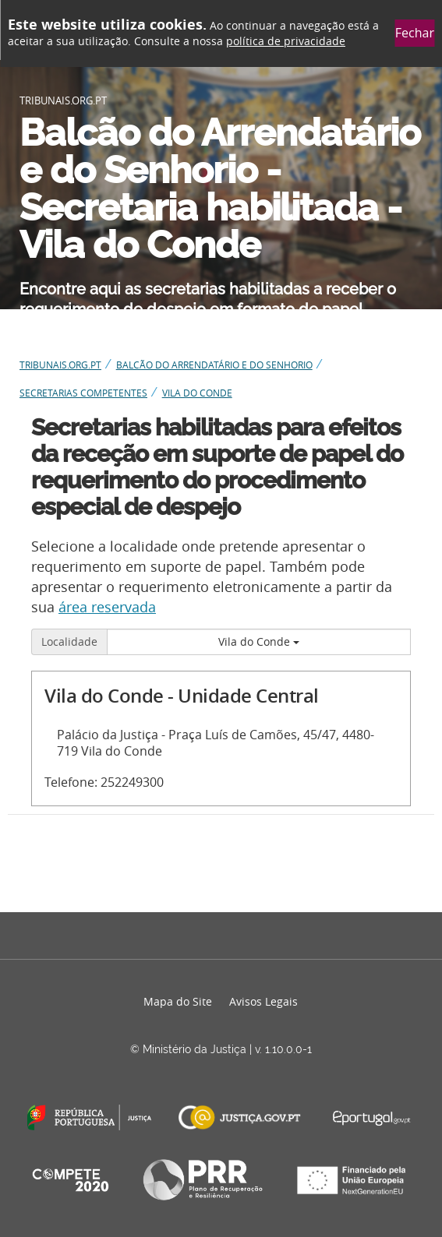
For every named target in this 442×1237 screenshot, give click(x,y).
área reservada (107, 606)
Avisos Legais (263, 1001)
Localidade (69, 641)
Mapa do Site (177, 1001)
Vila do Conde (258, 641)
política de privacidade (285, 40)
